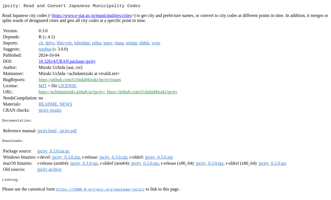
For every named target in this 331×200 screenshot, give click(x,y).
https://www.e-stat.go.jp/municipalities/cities (92, 16)
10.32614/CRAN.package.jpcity (67, 62)
